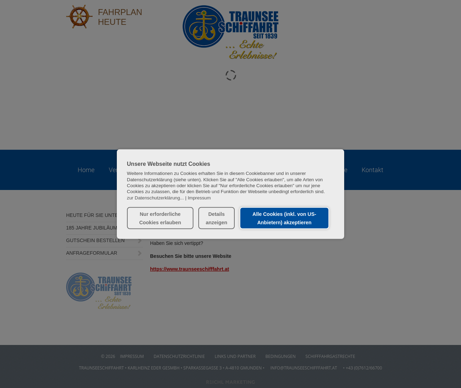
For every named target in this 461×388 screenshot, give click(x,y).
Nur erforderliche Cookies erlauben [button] (160, 218)
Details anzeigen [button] (216, 218)
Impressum (199, 197)
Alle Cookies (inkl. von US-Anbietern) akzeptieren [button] (284, 218)
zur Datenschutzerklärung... (155, 197)
